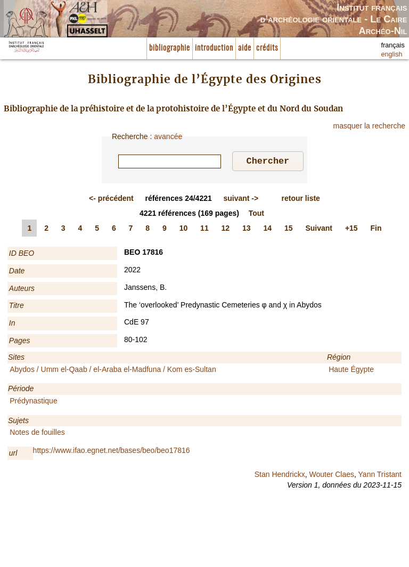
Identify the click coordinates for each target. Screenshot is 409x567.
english (392, 54)
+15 (351, 229)
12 (226, 229)
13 (246, 229)
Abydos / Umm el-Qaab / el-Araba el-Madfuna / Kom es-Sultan (113, 371)
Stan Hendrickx (280, 476)
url (13, 454)
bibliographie (169, 48)
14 (268, 229)
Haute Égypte (351, 371)
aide (244, 48)
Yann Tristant (380, 476)
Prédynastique (34, 402)
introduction (214, 48)
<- (111, 200)
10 (183, 229)
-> (240, 200)
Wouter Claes (331, 476)
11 (204, 229)
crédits (267, 48)
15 (288, 229)
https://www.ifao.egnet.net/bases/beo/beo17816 (111, 452)
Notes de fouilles (37, 434)
